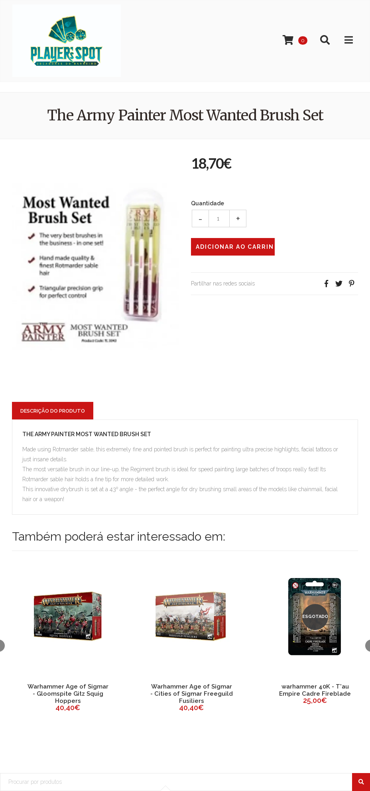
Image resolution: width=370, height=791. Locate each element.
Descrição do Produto (52, 411)
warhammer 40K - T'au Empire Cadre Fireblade (315, 690)
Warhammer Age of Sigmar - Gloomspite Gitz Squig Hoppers (68, 693)
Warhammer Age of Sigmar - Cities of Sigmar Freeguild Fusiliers (191, 693)
